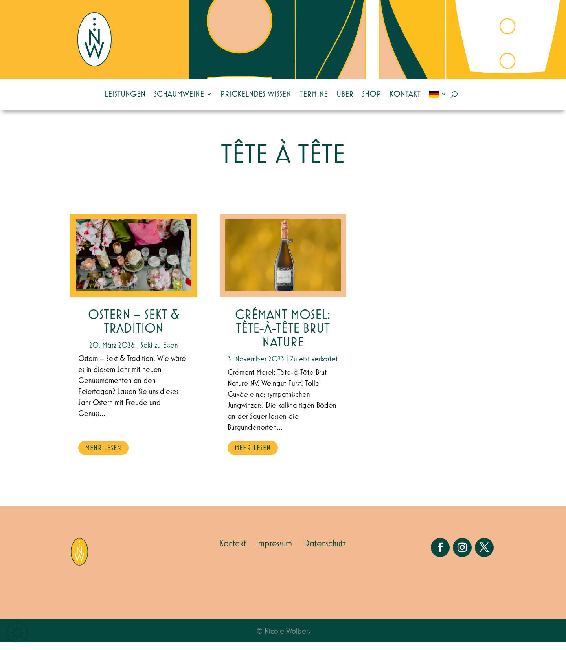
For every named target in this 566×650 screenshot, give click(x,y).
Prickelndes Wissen (256, 94)
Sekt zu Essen (159, 353)
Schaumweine (179, 94)
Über (344, 94)
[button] (17, 632)
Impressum (274, 551)
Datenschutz (325, 551)
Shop (371, 94)
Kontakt (405, 94)
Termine (314, 94)
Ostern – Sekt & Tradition (134, 330)
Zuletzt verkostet (314, 367)
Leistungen (125, 94)
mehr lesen (103, 456)
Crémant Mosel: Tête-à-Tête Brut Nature (283, 336)
